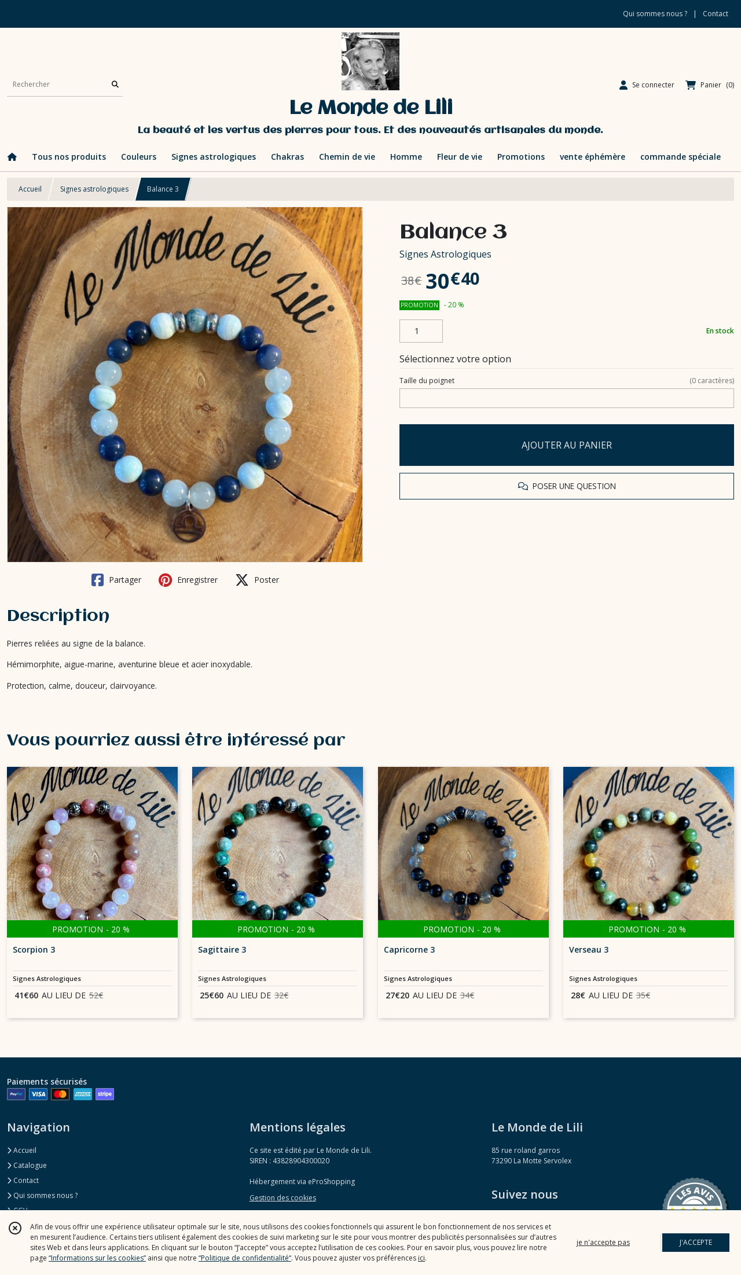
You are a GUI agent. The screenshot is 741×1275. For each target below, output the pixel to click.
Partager (116, 580)
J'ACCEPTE (696, 1242)
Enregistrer (188, 580)
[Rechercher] (115, 85)
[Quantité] (421, 331)
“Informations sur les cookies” (97, 1258)
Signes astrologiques (94, 189)
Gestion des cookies (283, 1198)
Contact (715, 14)
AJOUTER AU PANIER (567, 445)
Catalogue (27, 1165)
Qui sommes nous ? (42, 1195)
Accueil (30, 189)
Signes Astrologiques (445, 254)
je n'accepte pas (603, 1242)
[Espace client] (646, 85)
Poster (257, 580)
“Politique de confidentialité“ (245, 1258)
